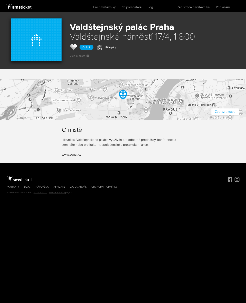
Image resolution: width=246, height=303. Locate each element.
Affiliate (59, 186)
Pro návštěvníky (104, 7)
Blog (149, 7)
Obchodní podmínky (104, 186)
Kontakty (13, 186)
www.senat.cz (72, 155)
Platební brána (57, 192)
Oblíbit (86, 47)
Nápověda (42, 186)
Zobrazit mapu (225, 112)
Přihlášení (223, 7)
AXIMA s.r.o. (40, 192)
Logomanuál (78, 186)
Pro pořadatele (131, 7)
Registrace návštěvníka (193, 7)
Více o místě (79, 56)
